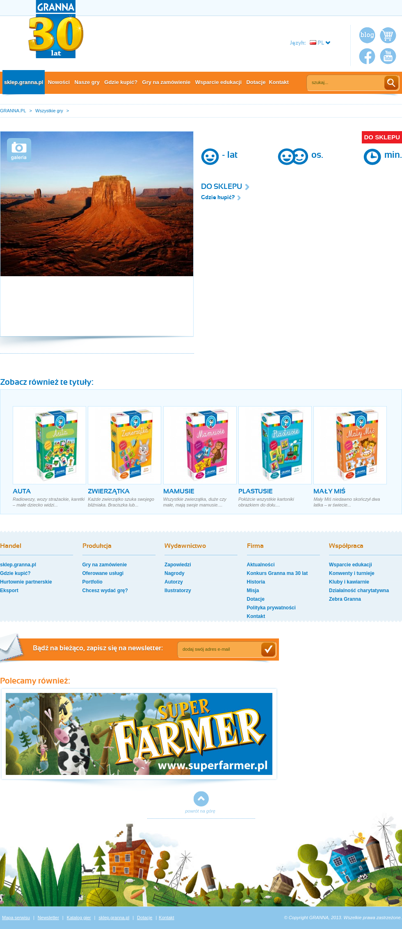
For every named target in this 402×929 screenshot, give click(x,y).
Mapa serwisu (16, 917)
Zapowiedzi (177, 565)
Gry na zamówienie (166, 82)
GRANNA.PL (13, 110)
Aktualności (261, 565)
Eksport (9, 590)
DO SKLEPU (382, 137)
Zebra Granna (345, 599)
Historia (256, 582)
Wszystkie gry (49, 110)
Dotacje (255, 82)
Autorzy (173, 582)
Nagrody (174, 573)
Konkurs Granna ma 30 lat (277, 573)
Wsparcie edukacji (218, 82)
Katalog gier (79, 917)
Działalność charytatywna (359, 590)
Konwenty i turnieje (352, 573)
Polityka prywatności (271, 608)
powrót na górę (200, 811)
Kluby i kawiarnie (349, 582)
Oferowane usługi (103, 573)
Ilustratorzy (177, 590)
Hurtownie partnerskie (26, 582)
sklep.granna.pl (23, 82)
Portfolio (92, 582)
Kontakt (278, 82)
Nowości (59, 82)
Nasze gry (87, 82)
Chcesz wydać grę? (105, 590)
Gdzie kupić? (120, 82)
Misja (253, 590)
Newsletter (48, 917)
